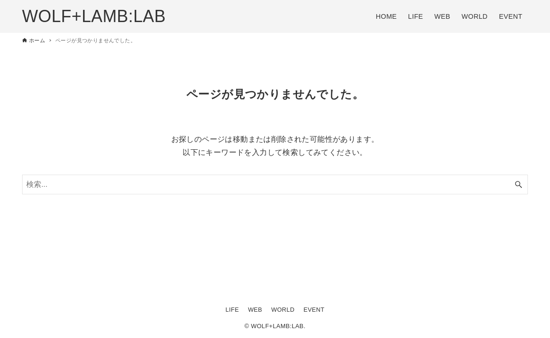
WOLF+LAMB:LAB (94, 16)
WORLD (283, 309)
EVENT (314, 309)
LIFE (232, 309)
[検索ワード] (275, 184)
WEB (255, 309)
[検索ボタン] (518, 184)
